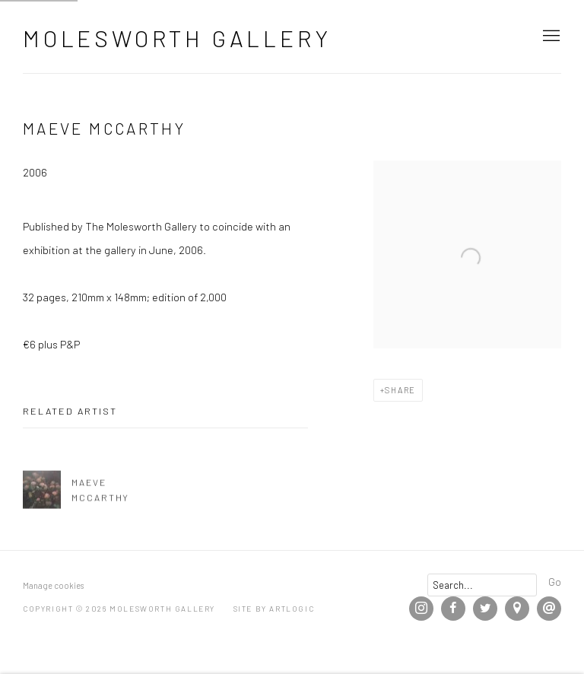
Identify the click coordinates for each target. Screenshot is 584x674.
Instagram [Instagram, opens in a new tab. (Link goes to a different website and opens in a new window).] (421, 608)
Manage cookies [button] (53, 585)
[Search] (482, 585)
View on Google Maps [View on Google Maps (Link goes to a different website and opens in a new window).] (517, 608)
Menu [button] (549, 36)
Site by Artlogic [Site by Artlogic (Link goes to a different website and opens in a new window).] (274, 608)
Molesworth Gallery (177, 38)
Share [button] (400, 390)
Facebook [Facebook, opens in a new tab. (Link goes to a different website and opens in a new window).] (453, 608)
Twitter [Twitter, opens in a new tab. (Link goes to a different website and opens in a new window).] (485, 608)
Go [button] (554, 581)
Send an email (549, 608)
